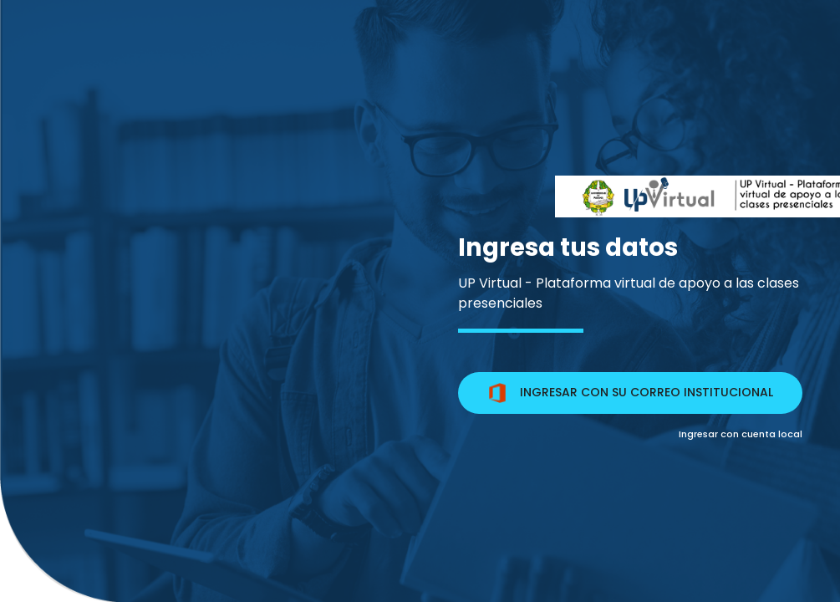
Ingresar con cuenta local (740, 434)
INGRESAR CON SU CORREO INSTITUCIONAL (630, 393)
